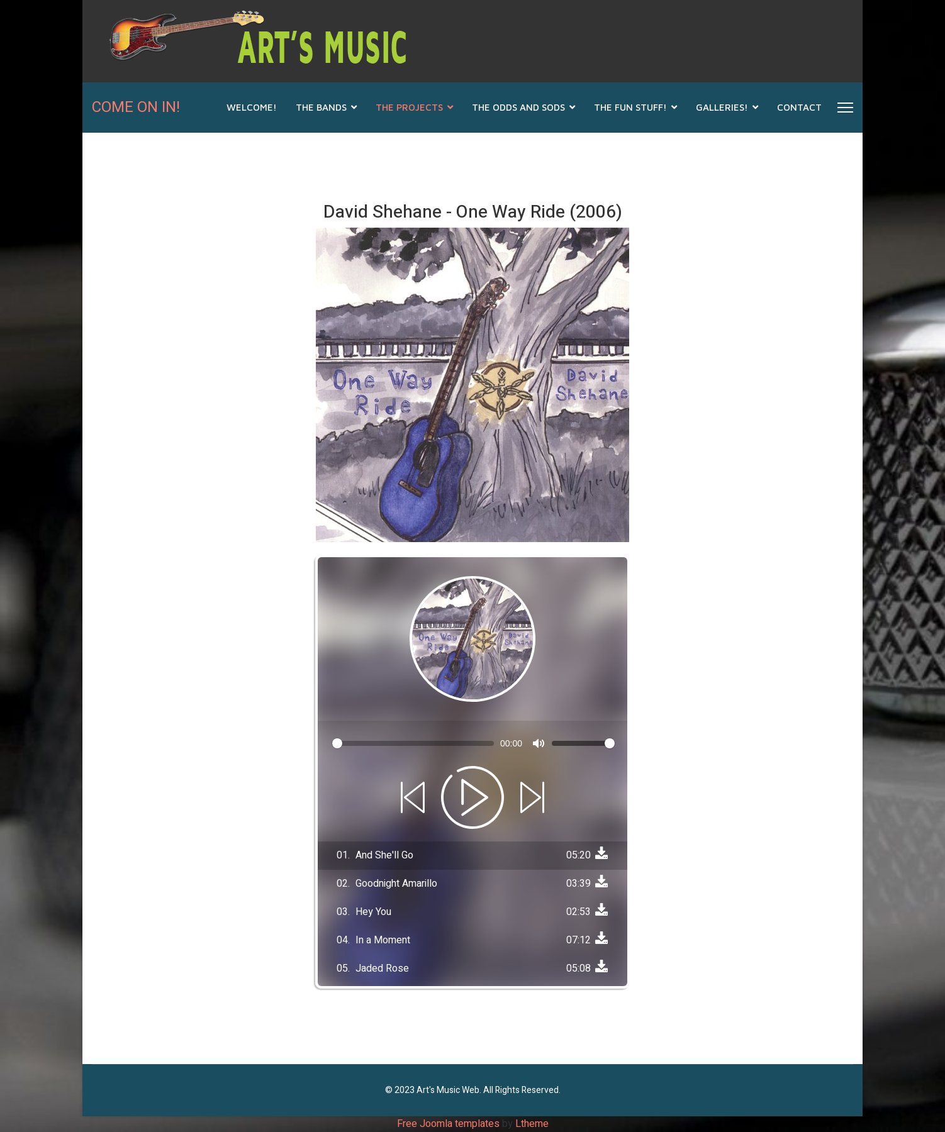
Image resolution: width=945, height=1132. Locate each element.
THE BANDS (321, 107)
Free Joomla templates (448, 1123)
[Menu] (845, 107)
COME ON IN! (136, 107)
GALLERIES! (722, 107)
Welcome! (251, 107)
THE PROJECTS (409, 107)
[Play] (472, 797)
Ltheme (532, 1123)
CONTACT (799, 107)
